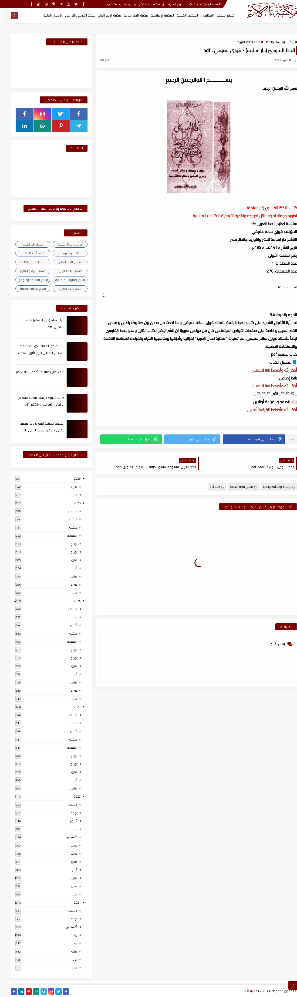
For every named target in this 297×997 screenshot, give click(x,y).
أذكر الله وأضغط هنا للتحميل (266, 370)
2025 (69, 503)
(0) (97, 60)
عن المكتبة (152, 4)
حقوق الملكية (168, 4)
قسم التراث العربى (62, 271)
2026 (69, 478)
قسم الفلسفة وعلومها (25, 280)
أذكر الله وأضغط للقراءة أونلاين (264, 409)
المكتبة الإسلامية (154, 15)
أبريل (66, 568)
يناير (67, 495)
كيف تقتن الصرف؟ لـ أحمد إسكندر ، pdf (33, 372)
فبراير (66, 486)
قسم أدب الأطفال (25, 253)
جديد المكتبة (186, 4)
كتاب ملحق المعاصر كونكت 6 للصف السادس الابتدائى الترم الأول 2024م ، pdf (33, 352)
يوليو (66, 543)
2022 (69, 796)
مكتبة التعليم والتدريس (72, 15)
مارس (65, 576)
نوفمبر (65, 519)
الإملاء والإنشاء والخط (272, 42)
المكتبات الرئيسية (180, 15)
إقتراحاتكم (137, 4)
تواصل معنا (122, 4)
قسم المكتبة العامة (25, 288)
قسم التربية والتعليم (25, 271)
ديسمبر (64, 511)
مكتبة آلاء (243, 991)
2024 (69, 601)
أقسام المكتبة (218, 15)
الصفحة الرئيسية (204, 4)
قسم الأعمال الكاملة (25, 262)
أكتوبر (65, 625)
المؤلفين (200, 15)
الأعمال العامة (45, 15)
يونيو (66, 552)
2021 (69, 902)
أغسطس (63, 535)
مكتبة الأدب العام (102, 15)
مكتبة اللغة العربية (128, 15)
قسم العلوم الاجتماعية (62, 280)
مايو (66, 560)
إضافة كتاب (106, 4)
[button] (246, 439)
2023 (69, 707)
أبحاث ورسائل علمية (62, 244)
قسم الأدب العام (62, 262)
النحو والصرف (62, 253)
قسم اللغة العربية (241, 42)
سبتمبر (65, 527)
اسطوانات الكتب (25, 244)
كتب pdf (209, 486)
